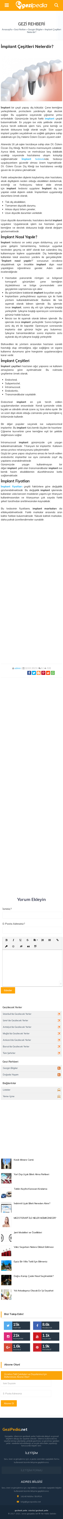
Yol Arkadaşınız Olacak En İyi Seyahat (33, 1290)
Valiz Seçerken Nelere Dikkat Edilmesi (34, 1246)
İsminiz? (7, 908)
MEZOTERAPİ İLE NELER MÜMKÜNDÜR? (35, 1217)
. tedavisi (30, 159)
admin (17, 668)
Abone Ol (9, 1403)
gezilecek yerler (21, 1510)
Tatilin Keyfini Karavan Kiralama (30, 1188)
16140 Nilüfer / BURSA (31, 1496)
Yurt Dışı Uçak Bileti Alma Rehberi (31, 1174)
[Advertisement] (31, 560)
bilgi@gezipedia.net (31, 1501)
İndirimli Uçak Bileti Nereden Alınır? (32, 1203)
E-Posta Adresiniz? (14, 923)
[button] (6, 940)
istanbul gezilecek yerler (38, 1510)
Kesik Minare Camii (24, 1159)
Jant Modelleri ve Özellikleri (28, 1232)
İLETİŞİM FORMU (31, 1470)
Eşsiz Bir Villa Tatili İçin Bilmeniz (30, 1261)
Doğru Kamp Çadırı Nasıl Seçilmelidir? (34, 1276)
